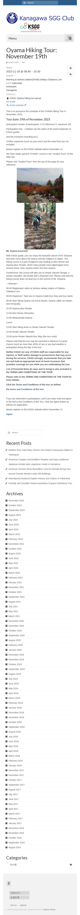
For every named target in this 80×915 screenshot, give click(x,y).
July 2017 (13, 794)
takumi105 (14, 62)
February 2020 (16, 645)
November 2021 (16, 587)
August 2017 (15, 789)
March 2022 (14, 573)
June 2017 (14, 799)
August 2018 (15, 732)
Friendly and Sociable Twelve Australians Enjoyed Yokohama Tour (40, 483)
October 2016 (15, 838)
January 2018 (15, 765)
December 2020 (16, 621)
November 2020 (16, 626)
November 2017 (16, 775)
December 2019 (16, 654)
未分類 (13, 864)
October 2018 (15, 722)
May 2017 (13, 804)
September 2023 (17, 510)
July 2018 (13, 736)
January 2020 (15, 650)
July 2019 (13, 679)
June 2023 (14, 524)
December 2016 (16, 828)
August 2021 (15, 601)
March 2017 (14, 813)
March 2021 (14, 616)
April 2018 (13, 751)
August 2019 (15, 674)
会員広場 (15, 897)
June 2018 (14, 741)
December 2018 (16, 712)
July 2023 (13, 520)
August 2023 (15, 515)
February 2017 (16, 818)
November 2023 (16, 500)
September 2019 (17, 669)
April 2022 (13, 568)
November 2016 (16, 833)
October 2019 (15, 664)
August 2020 (15, 640)
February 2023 (16, 539)
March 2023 (14, 534)
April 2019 (13, 693)
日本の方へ (16, 893)
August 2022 (15, 553)
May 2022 (13, 563)
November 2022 (16, 544)
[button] (70, 74)
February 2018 (16, 760)
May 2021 (13, 611)
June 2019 (14, 683)
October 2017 (15, 780)
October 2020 (15, 630)
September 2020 (17, 635)
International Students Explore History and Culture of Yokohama (39, 478)
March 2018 (14, 756)
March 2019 (14, 698)
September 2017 (17, 785)
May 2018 (13, 746)
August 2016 (15, 847)
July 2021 (13, 606)
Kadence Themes (49, 909)
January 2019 (15, 707)
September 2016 (17, 842)
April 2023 (13, 529)
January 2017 (15, 823)
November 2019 (16, 659)
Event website (16, 105)
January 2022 (15, 582)
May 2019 (13, 688)
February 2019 (16, 703)
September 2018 (17, 727)
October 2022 (15, 548)
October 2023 (15, 505)
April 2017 (13, 809)
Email (10, 101)
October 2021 (15, 592)
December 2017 (16, 770)
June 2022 (14, 558)
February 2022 (16, 577)
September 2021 (17, 597)
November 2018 (16, 717)
